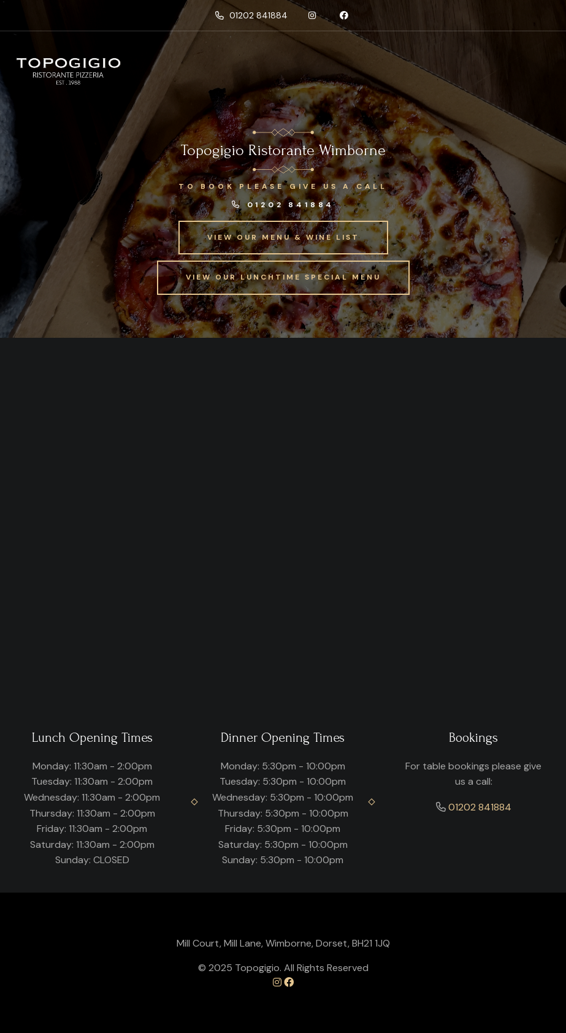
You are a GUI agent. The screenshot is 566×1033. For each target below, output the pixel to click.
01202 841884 (251, 15)
